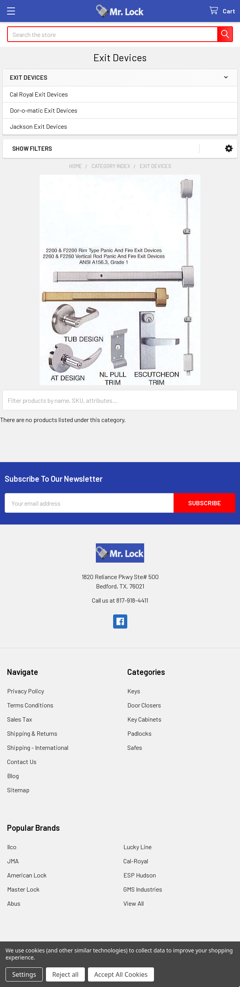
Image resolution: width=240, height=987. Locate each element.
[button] (228, 148)
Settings (24, 974)
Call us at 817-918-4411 (120, 600)
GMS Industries (142, 889)
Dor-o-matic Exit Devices (43, 110)
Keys (133, 691)
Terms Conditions (30, 705)
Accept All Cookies (121, 974)
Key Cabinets (144, 719)
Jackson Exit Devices (38, 126)
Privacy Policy (25, 691)
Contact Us (22, 761)
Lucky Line (137, 846)
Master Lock (23, 889)
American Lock (27, 875)
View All (133, 903)
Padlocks (139, 733)
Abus (13, 903)
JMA (13, 861)
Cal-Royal (135, 861)
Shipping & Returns (32, 733)
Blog (13, 775)
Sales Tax (19, 719)
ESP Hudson (139, 875)
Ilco (11, 846)
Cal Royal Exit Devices (39, 94)
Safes (134, 747)
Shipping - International (37, 747)
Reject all (65, 974)
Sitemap (18, 789)
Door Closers (144, 705)
